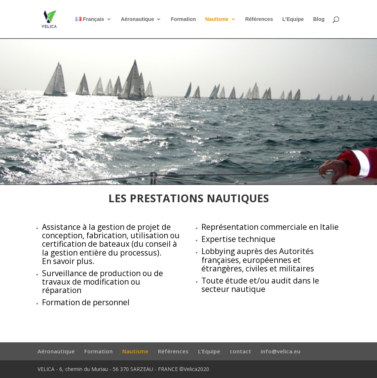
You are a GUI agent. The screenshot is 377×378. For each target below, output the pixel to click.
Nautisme (217, 19)
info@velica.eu (280, 351)
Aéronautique (137, 19)
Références (259, 19)
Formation (183, 19)
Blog (318, 19)
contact (240, 351)
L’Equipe (293, 19)
